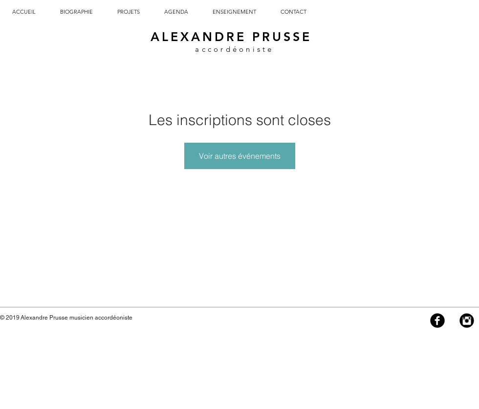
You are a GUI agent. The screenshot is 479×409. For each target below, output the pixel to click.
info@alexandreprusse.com (170, 317)
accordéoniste (234, 49)
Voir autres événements (240, 156)
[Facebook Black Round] (437, 320)
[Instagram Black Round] (466, 320)
